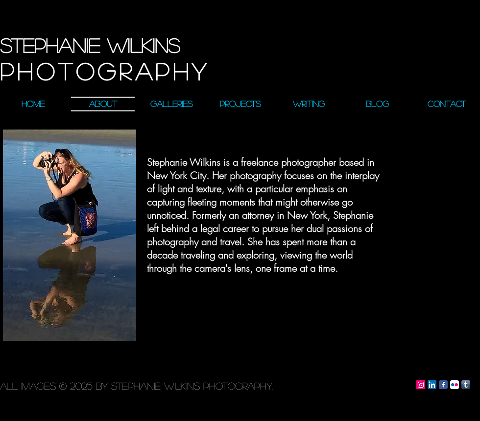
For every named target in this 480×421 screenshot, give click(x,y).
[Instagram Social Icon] (420, 384)
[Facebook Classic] (443, 384)
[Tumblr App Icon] (465, 384)
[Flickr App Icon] (454, 384)
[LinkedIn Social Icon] (432, 384)
